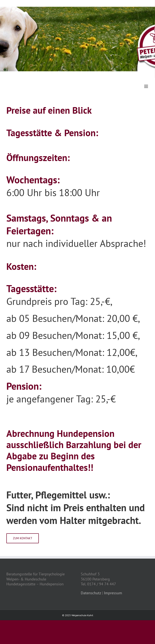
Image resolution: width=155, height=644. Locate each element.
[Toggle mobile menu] (146, 86)
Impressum (113, 592)
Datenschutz (91, 592)
